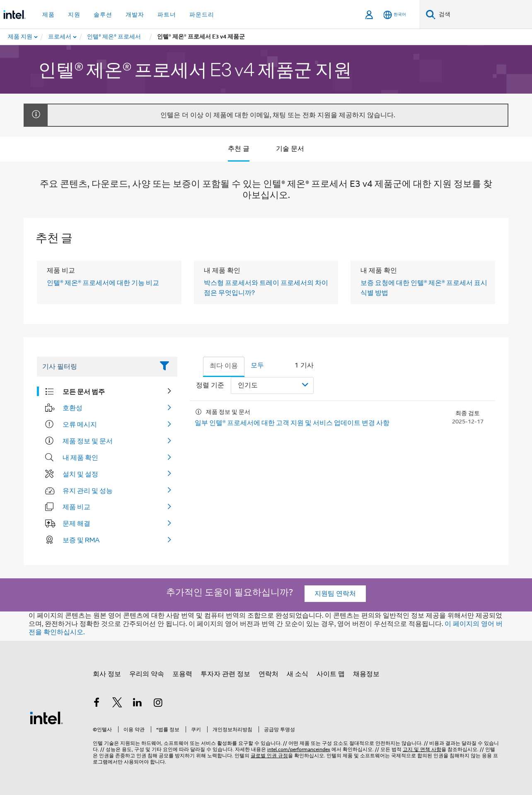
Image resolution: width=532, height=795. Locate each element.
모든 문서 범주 (84, 391)
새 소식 (297, 674)
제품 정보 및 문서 (88, 441)
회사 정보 (107, 674)
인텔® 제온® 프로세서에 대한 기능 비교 (103, 282)
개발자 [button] (135, 14)
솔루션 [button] (103, 14)
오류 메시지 (80, 424)
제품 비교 (76, 507)
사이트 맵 (331, 674)
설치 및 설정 (80, 474)
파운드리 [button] (201, 14)
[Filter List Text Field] (95, 366)
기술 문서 (290, 149)
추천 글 (238, 149)
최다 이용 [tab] (224, 366)
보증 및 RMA (81, 540)
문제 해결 (76, 523)
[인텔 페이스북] (96, 703)
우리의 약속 (146, 674)
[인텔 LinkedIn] (138, 703)
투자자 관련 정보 (225, 674)
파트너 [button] (166, 14)
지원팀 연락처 (335, 594)
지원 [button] (74, 14)
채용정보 (366, 674)
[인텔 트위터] (117, 703)
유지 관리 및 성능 (88, 490)
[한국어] (394, 14)
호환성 (72, 408)
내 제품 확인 (80, 457)
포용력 (182, 674)
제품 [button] (48, 14)
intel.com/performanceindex (298, 749)
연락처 (268, 674)
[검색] (430, 14)
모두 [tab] (257, 365)
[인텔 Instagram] (158, 703)
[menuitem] (60, 36)
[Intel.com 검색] (483, 14)
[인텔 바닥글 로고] (46, 717)
